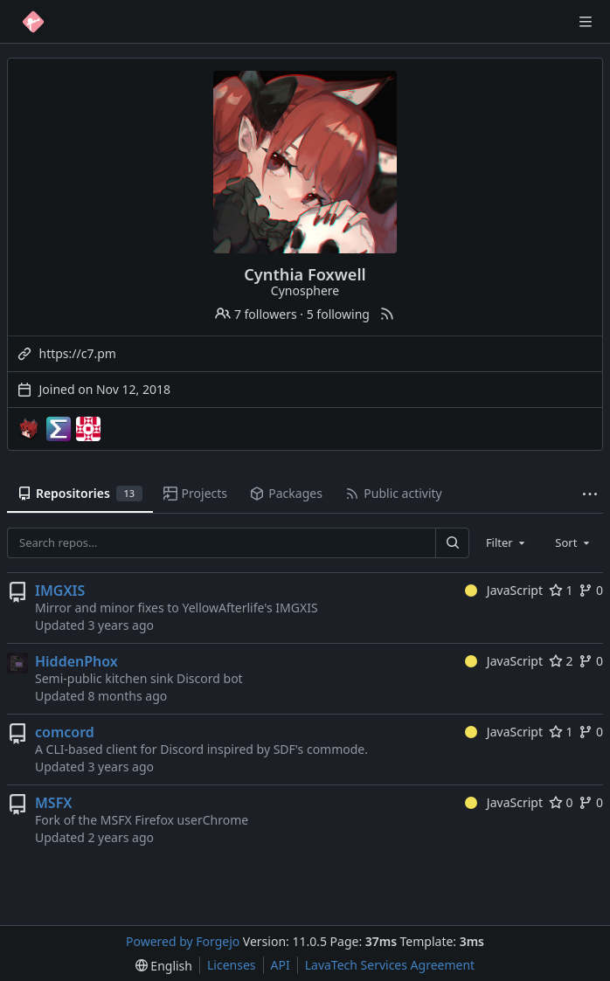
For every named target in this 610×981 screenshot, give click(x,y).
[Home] (33, 22)
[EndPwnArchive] (58, 429)
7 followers (255, 314)
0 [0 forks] (591, 590)
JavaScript (504, 590)
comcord (64, 732)
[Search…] (451, 543)
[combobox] (506, 542)
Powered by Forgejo (182, 941)
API (280, 965)
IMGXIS (60, 590)
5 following (338, 314)
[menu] (163, 965)
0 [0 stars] (561, 802)
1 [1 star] (561, 590)
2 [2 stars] (561, 661)
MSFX (53, 803)
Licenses (231, 965)
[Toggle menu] (585, 22)
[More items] (590, 494)
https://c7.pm (77, 353)
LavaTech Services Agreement (390, 965)
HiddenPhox (76, 661)
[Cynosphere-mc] (29, 429)
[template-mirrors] (88, 429)
